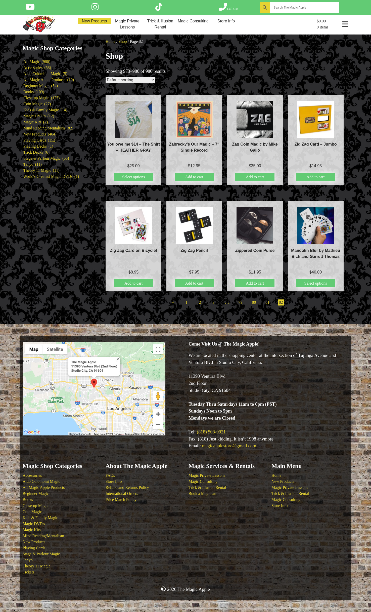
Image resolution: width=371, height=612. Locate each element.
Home (110, 41)
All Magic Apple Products (44, 487)
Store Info (226, 21)
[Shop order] (130, 80)
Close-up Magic (36, 505)
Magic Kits (32, 530)
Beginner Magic (36, 493)
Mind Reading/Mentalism (43, 536)
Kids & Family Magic (40, 518)
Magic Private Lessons (127, 24)
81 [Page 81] (267, 302)
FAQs (110, 475)
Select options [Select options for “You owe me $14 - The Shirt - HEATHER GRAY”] (133, 177)
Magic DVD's (34, 524)
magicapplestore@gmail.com (229, 445)
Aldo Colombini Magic (41, 481)
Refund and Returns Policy (127, 487)
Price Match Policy (121, 499)
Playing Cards (34, 548)
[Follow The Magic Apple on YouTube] (30, 8)
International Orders (122, 493)
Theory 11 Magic (36, 566)
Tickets (28, 572)
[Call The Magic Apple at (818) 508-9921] (228, 8)
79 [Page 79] (241, 302)
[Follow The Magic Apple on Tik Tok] (158, 8)
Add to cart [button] (194, 177)
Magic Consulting (193, 21)
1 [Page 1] (187, 302)
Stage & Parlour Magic (41, 554)
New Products (94, 21)
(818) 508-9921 (211, 431)
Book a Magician (202, 493)
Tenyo (28, 560)
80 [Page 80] (254, 302)
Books (28, 499)
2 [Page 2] (200, 302)
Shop (123, 41)
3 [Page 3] (213, 302)
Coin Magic (32, 511)
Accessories (32, 475)
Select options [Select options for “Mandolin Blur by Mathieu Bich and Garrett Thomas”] (315, 283)
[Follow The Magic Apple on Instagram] (95, 8)
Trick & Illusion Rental (160, 24)
